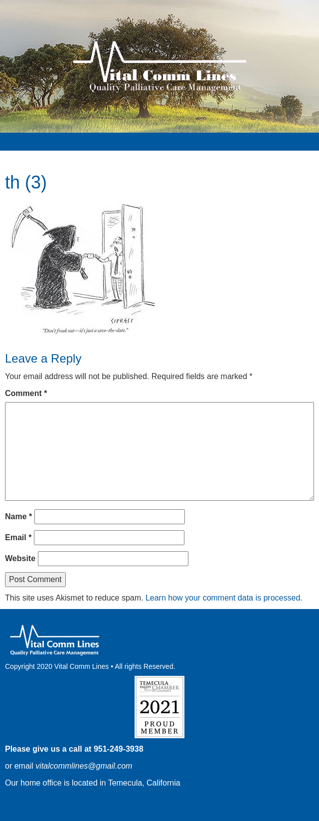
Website (20, 558)
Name (18, 516)
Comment (26, 393)
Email (18, 537)
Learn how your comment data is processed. (224, 598)
